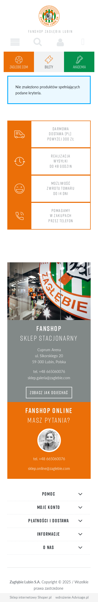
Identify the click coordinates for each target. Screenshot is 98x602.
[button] (15, 42)
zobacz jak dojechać (49, 392)
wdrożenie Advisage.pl (72, 597)
